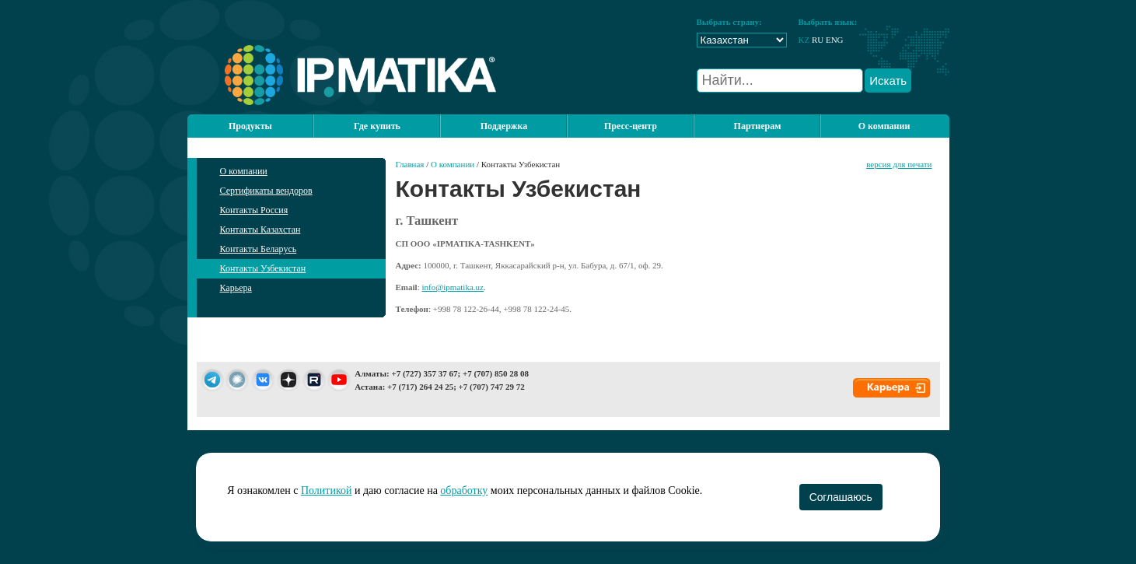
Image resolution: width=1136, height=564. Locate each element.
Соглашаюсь (840, 497)
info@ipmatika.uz (452, 287)
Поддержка (504, 126)
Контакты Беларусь (258, 248)
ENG (835, 39)
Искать (888, 80)
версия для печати (899, 164)
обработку (464, 490)
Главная (410, 164)
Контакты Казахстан (260, 229)
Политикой (326, 490)
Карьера (236, 287)
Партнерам (757, 126)
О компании (884, 126)
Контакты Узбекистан (263, 268)
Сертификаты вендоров (266, 190)
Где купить (377, 126)
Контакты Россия (254, 210)
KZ (804, 39)
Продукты (250, 126)
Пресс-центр (630, 126)
